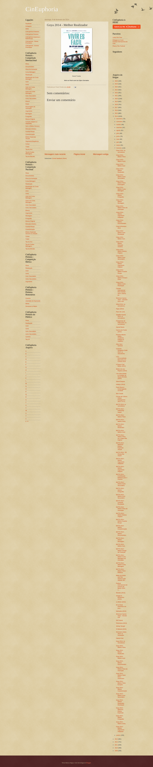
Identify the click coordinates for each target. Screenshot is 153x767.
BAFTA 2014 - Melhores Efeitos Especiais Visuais (120, 446)
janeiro (118, 735)
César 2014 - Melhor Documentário (121, 221)
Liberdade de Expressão (33, 301)
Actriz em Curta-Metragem (30, 92)
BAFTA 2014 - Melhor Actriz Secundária (120, 483)
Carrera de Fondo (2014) (121, 330)
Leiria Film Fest (117, 37)
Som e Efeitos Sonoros (33, 126)
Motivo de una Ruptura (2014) (121, 369)
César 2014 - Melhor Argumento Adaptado (120, 215)
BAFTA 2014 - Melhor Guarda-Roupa (121, 521)
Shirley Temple (120, 626)
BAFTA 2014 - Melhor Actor (120, 431)
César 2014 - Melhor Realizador (120, 170)
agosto (118, 130)
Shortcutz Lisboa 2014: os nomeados (121, 633)
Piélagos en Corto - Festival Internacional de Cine (120, 41)
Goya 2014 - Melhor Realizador (120, 652)
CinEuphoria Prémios (32, 34)
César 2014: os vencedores (120, 151)
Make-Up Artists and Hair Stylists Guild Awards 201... (121, 578)
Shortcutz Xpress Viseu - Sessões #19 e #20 (122, 299)
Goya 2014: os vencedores (120, 642)
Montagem (29, 113)
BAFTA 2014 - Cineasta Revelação (120, 502)
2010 (116, 748)
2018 (116, 104)
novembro (119, 121)
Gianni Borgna (120, 381)
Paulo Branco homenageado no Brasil (121, 388)
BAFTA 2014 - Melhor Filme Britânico (120, 570)
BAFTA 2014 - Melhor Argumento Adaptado (120, 461)
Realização (29, 75)
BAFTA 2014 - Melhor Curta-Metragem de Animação (121, 557)
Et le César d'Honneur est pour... (121, 606)
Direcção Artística (31, 129)
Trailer (27, 147)
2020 (116, 98)
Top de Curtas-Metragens (30, 153)
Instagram (29, 26)
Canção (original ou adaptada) (31, 122)
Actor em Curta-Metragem (30, 88)
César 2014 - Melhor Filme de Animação (121, 207)
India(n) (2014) (120, 384)
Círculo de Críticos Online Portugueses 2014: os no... (121, 399)
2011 (116, 745)
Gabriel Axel (119, 638)
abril (117, 142)
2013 (116, 739)
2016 (116, 110)
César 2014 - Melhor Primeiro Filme (121, 277)
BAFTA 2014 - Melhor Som (120, 545)
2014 (116, 116)
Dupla (27, 104)
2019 (116, 101)
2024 (116, 87)
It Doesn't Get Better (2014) (121, 365)
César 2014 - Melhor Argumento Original (120, 264)
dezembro (119, 118)
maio (118, 139)
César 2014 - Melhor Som (120, 238)
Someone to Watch (31, 306)
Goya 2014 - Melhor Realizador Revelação (120, 702)
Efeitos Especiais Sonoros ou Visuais (31, 232)
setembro (119, 127)
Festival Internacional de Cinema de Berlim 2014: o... (121, 587)
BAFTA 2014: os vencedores (121, 405)
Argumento (29, 111)
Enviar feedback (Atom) (59, 158)
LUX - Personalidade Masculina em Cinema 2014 (121, 359)
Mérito (27, 303)
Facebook (29, 23)
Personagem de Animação (30, 107)
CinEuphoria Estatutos (32, 31)
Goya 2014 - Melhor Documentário (121, 662)
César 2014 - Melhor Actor (120, 165)
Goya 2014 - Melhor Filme (120, 646)
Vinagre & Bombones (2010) (120, 597)
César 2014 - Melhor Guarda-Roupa (121, 271)
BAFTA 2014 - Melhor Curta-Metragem (121, 564)
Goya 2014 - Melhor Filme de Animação (121, 669)
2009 (116, 750)
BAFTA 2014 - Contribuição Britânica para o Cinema (121, 477)
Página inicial (79, 154)
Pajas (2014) (120, 309)
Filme (27, 64)
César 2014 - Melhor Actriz (120, 160)
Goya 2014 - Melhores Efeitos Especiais (120, 710)
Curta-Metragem (30, 72)
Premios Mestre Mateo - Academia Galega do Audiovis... (121, 338)
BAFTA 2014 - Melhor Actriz (120, 420)
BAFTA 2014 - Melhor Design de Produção (121, 550)
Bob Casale (119, 393)
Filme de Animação (31, 69)
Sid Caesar (119, 620)
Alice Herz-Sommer (119, 345)
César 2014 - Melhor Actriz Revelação (120, 284)
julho (118, 133)
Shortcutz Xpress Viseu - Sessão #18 (121, 615)
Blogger (88, 763)
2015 (116, 113)
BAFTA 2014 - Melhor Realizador (120, 425)
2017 (116, 107)
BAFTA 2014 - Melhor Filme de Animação (121, 508)
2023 (116, 90)
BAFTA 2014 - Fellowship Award (120, 410)
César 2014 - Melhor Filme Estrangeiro (120, 182)
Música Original (30, 119)
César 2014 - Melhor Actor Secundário (120, 257)
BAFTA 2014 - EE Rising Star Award (121, 454)
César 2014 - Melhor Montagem (120, 201)
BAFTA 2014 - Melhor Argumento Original (120, 469)
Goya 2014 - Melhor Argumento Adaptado (120, 729)
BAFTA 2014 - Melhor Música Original (121, 515)
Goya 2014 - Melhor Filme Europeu (120, 683)
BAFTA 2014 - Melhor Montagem (120, 539)
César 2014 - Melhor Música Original (121, 251)
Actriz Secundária (31, 98)
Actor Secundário (31, 96)
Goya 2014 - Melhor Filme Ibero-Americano (120, 676)
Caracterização (30, 134)
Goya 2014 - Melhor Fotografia (120, 717)
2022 (116, 92)
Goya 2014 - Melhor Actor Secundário (120, 695)
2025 (116, 84)
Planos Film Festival (119, 46)
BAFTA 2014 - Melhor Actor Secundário (120, 496)
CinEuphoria (42, 9)
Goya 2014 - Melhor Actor (120, 657)
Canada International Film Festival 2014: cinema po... (121, 292)
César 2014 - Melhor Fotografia (120, 195)
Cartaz (28, 144)
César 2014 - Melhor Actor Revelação (120, 232)
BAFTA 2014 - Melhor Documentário (121, 533)
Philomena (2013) (121, 623)
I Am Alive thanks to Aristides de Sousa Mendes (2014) (121, 376)
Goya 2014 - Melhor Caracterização (121, 689)
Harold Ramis (120, 327)
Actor (27, 82)
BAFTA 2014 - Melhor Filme (120, 415)
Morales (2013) (120, 593)
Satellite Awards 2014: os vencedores (121, 316)
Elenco (28, 101)
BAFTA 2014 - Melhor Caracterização (121, 527)
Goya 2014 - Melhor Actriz (120, 722)
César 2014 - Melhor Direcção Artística (120, 244)
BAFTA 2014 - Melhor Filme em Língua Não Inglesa (121, 437)
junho (118, 136)
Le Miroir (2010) (121, 602)
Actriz (27, 84)
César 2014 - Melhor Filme (120, 155)
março (118, 145)
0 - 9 (27, 421)
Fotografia (29, 116)
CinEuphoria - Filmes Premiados (32, 42)
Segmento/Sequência (32, 141)
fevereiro (119, 148)
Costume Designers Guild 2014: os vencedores (121, 351)
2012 (116, 742)
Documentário (30, 66)
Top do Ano (29, 149)
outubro (118, 124)
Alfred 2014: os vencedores (120, 305)
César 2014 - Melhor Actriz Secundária (120, 176)
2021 (116, 95)
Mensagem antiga (100, 154)
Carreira (28, 298)
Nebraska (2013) (121, 611)
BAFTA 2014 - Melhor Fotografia (120, 490)
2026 (116, 81)
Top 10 (28, 339)
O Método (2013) (121, 629)
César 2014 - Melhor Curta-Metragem (121, 189)
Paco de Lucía (120, 312)
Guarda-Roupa (30, 131)
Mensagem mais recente (55, 154)
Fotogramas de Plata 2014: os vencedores (121, 322)
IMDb (27, 29)
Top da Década (30, 156)
